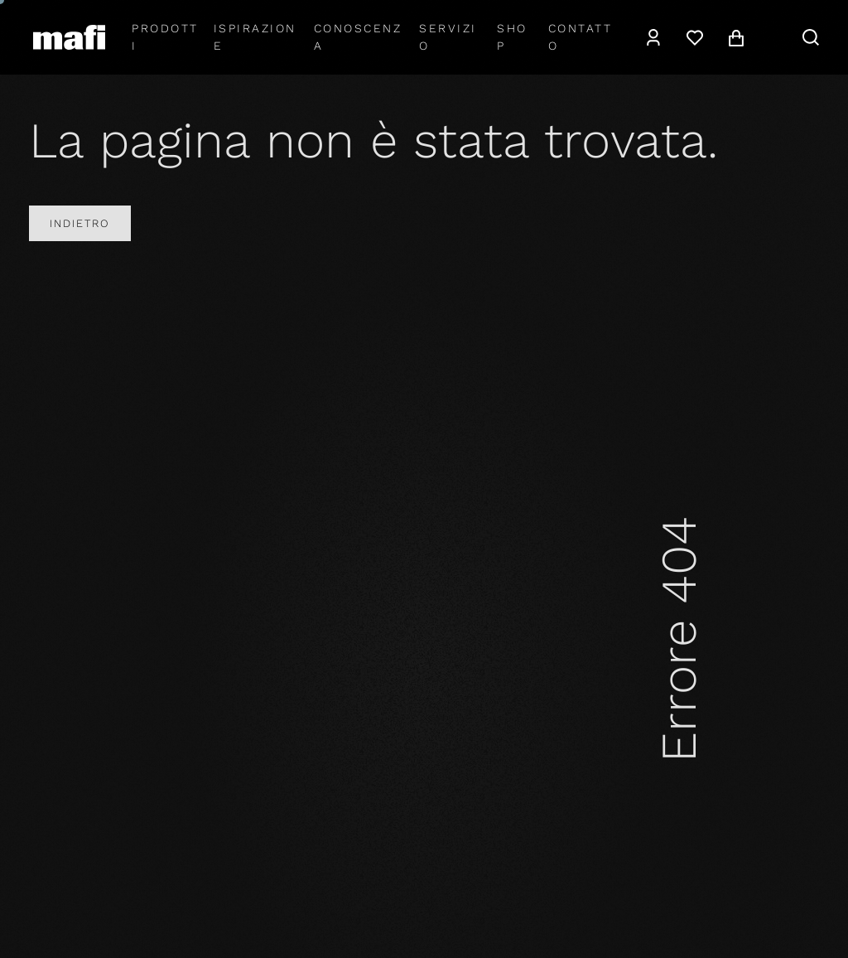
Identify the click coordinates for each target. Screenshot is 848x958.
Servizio (448, 37)
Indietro (80, 223)
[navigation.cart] (736, 37)
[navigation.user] (653, 37)
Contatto (580, 37)
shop (512, 37)
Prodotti (165, 37)
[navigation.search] (810, 37)
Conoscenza (358, 37)
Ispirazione (255, 37)
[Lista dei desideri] (695, 37)
